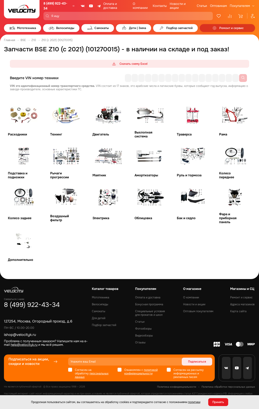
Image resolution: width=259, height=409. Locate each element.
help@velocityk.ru (24, 345)
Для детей (98, 318)
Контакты (160, 6)
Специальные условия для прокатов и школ (150, 313)
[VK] (83, 6)
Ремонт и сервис (241, 297)
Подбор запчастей (104, 325)
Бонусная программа (149, 304)
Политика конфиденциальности (176, 386)
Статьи (202, 6)
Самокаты (98, 311)
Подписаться (197, 361)
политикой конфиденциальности (141, 371)
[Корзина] (241, 16)
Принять (218, 402)
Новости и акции (178, 6)
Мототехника (100, 297)
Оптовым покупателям (198, 311)
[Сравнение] (230, 16)
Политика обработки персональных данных (228, 386)
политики (194, 402)
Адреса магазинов (242, 304)
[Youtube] (91, 6)
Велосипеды (100, 304)
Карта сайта (238, 311)
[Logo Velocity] (22, 10)
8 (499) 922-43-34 (55, 5)
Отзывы (140, 342)
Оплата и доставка (110, 6)
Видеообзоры (144, 335)
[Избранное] (219, 16)
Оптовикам (218, 6)
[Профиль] (251, 16)
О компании (140, 6)
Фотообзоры (143, 328)
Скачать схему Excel (129, 63)
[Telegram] (99, 6)
